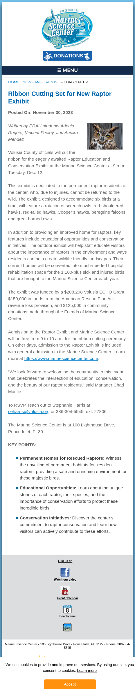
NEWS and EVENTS (39, 82)
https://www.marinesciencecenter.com (61, 358)
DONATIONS (67, 56)
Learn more (87, 670)
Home (13, 82)
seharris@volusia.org (29, 411)
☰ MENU (67, 70)
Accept (70, 684)
